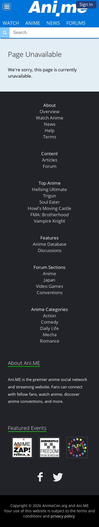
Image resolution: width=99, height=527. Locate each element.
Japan (49, 280)
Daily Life (49, 328)
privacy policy (63, 516)
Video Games (49, 286)
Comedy (49, 322)
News (53, 23)
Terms (49, 137)
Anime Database (50, 244)
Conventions (50, 292)
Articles (49, 160)
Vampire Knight (49, 221)
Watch (11, 23)
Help (49, 130)
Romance (49, 341)
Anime (32, 23)
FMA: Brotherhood (49, 215)
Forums (76, 23)
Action (49, 316)
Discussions (50, 250)
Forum (49, 166)
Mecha (49, 335)
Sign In (86, 4)
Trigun (49, 196)
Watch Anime (49, 118)
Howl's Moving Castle (49, 208)
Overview (49, 111)
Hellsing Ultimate (49, 189)
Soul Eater (49, 202)
